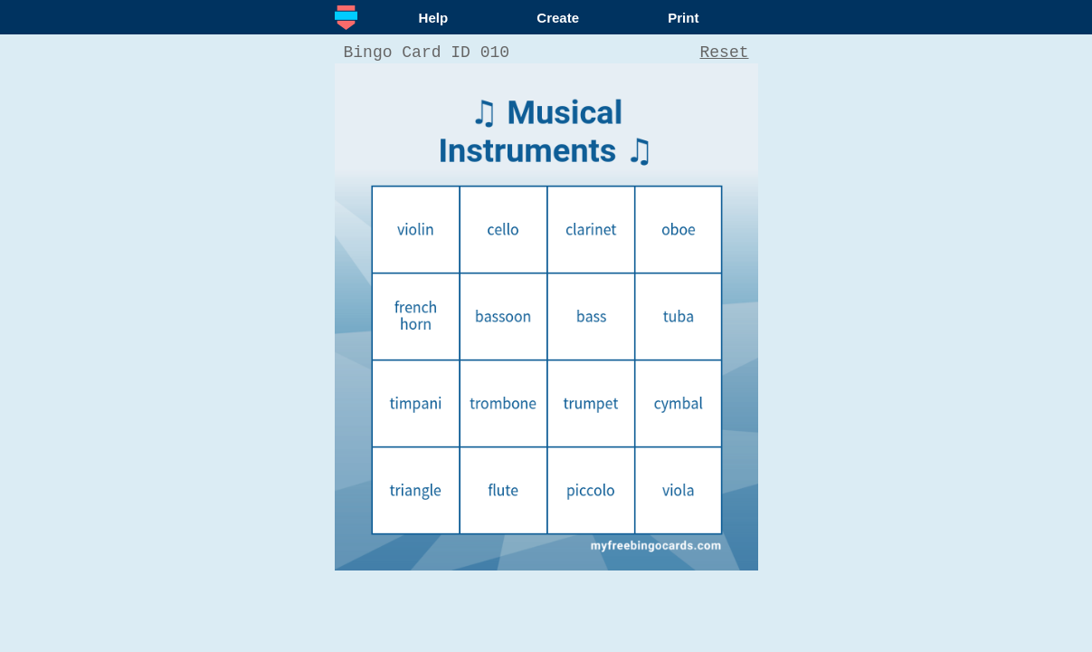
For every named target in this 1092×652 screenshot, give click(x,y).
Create (558, 17)
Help (434, 17)
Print (683, 17)
